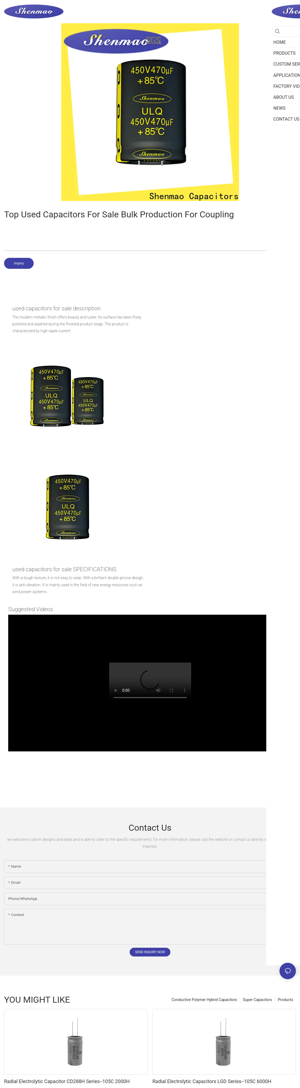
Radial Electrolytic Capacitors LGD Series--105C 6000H (211, 1081)
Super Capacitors (257, 999)
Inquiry (19, 263)
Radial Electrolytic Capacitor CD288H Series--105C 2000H (67, 1081)
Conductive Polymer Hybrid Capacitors (204, 999)
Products (285, 999)
